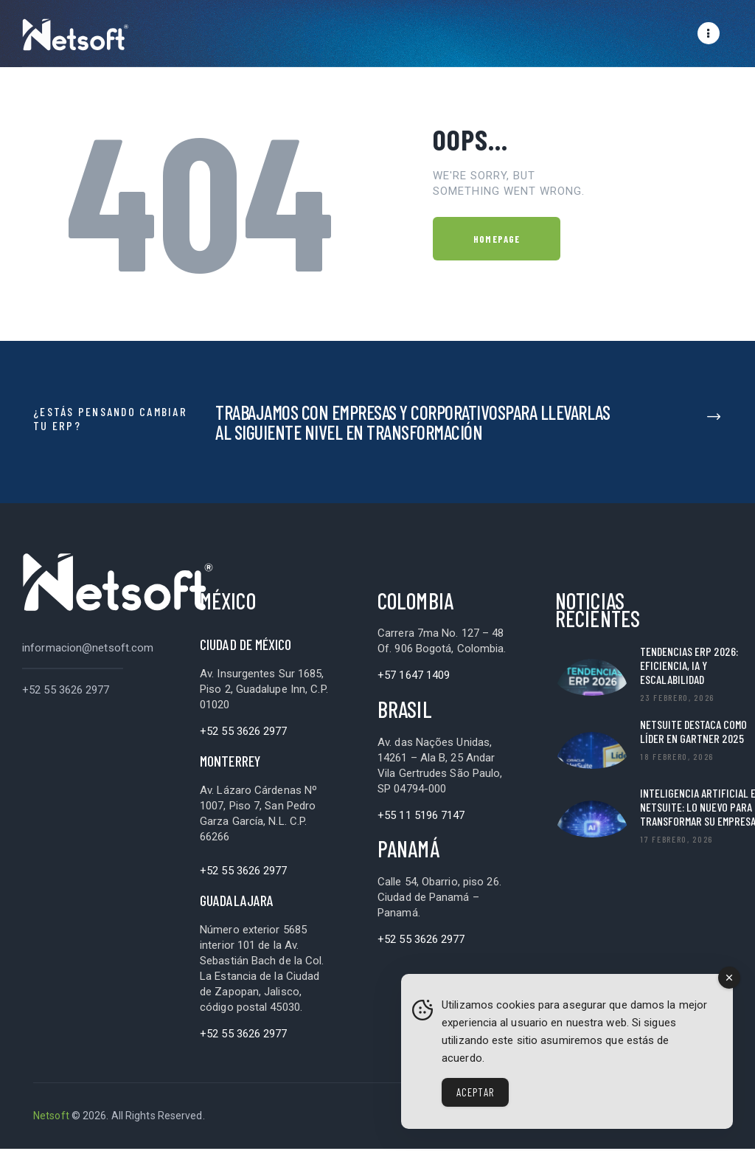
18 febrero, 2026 (677, 758)
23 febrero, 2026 (677, 699)
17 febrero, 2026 (676, 841)
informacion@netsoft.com (87, 650)
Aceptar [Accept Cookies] (475, 1092)
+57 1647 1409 (414, 677)
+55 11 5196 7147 (421, 817)
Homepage (496, 241)
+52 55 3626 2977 (66, 692)
